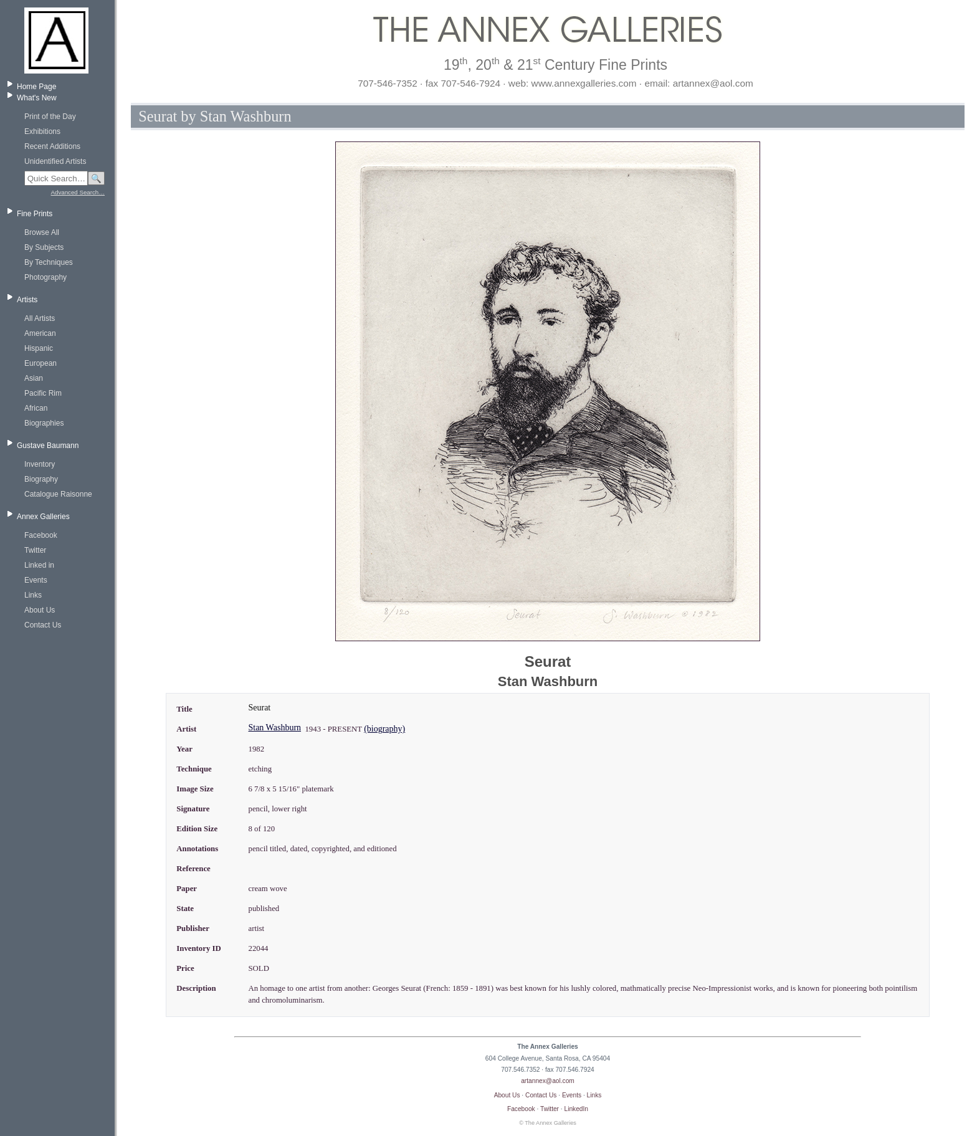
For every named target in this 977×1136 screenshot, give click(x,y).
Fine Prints (34, 213)
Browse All (41, 232)
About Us (39, 610)
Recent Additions (52, 146)
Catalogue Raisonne (58, 494)
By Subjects (44, 247)
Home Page (36, 86)
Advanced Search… (78, 192)
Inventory (39, 464)
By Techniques (48, 262)
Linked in (39, 565)
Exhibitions (42, 131)
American (40, 333)
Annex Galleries (43, 516)
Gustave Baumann (48, 445)
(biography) (384, 728)
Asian (33, 378)
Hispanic (38, 348)
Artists (27, 299)
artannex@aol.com (547, 1080)
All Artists (39, 318)
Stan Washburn (274, 727)
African (35, 408)
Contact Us (42, 625)
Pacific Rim (43, 393)
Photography (45, 277)
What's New (37, 97)
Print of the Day (50, 116)
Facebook (40, 535)
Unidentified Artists (55, 161)
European (40, 363)
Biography (41, 479)
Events (35, 580)
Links (33, 595)
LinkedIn (577, 1108)
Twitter (35, 550)
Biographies (44, 423)
